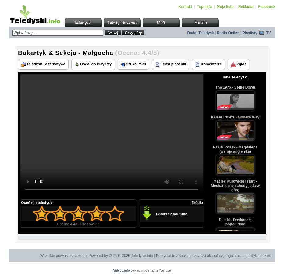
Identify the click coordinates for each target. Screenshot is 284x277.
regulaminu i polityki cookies (248, 255)
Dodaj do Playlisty (93, 64)
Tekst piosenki (170, 64)
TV (268, 33)
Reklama (245, 7)
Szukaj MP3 (133, 64)
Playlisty (250, 33)
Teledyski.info (142, 255)
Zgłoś (238, 64)
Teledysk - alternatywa (43, 64)
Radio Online (228, 33)
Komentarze (208, 64)
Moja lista (225, 7)
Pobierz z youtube (171, 214)
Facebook (266, 7)
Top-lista (204, 7)
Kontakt (185, 7)
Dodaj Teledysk (200, 33)
